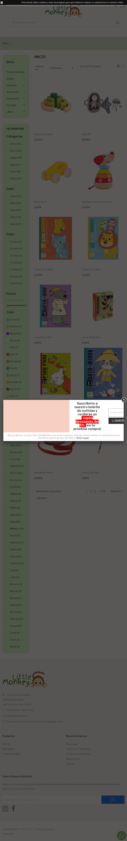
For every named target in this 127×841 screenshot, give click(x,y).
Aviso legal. (83, 437)
